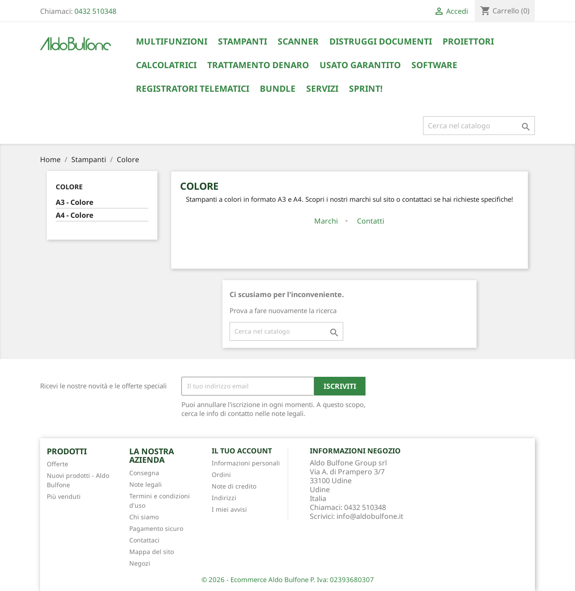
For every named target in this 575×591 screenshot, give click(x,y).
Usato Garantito (360, 65)
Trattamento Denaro (258, 65)
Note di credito (234, 486)
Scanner (298, 41)
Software (434, 65)
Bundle (278, 88)
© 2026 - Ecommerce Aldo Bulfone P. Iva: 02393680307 (287, 579)
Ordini (221, 474)
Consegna (144, 473)
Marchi (326, 221)
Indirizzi (224, 497)
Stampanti (242, 41)
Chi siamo (144, 517)
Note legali (145, 484)
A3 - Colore (75, 202)
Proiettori (468, 41)
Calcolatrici (166, 65)
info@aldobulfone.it (370, 516)
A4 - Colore (75, 215)
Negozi (139, 563)
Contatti (370, 221)
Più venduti (64, 496)
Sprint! (365, 88)
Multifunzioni (171, 41)
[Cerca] (479, 125)
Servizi (322, 88)
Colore (69, 186)
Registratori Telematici (192, 88)
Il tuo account (242, 451)
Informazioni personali (246, 463)
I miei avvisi (229, 509)
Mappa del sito (151, 551)
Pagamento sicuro (156, 528)
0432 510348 (95, 11)
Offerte (57, 464)
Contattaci (144, 540)
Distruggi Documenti (380, 41)
